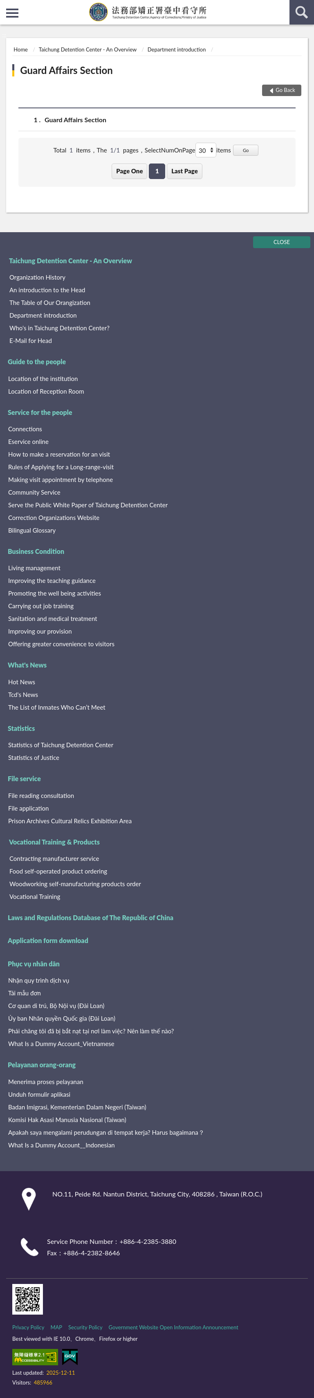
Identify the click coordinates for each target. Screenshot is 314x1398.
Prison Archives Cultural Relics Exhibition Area (70, 820)
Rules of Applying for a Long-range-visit (61, 466)
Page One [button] (129, 171)
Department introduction (177, 49)
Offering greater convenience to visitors (61, 643)
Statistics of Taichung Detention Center (60, 744)
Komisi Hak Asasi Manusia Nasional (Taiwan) (67, 1119)
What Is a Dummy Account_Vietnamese (61, 1043)
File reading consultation (41, 795)
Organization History (37, 277)
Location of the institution (43, 378)
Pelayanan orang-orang (42, 1065)
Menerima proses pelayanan (45, 1081)
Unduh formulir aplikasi (39, 1094)
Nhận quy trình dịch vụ (38, 980)
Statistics (21, 728)
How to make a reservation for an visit (59, 454)
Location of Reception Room (46, 391)
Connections (25, 428)
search (301, 12)
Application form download (48, 940)
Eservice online (28, 441)
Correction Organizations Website (53, 517)
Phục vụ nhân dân (34, 964)
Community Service (34, 492)
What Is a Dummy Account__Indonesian (61, 1145)
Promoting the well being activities (54, 593)
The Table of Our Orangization (49, 302)
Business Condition (36, 551)
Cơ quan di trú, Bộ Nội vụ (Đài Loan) (56, 1005)
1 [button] (157, 171)
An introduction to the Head (47, 289)
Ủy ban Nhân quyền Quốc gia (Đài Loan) (61, 1018)
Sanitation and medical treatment (52, 618)
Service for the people (40, 412)
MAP (56, 1327)
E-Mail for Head (30, 340)
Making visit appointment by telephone (60, 479)
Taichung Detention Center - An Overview (88, 49)
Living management (34, 567)
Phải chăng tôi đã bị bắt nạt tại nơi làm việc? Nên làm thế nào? (91, 1031)
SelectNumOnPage (170, 150)
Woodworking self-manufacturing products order (75, 883)
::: (6, 6)
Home (20, 49)
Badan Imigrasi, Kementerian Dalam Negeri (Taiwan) (77, 1107)
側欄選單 (12, 13)
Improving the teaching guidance (52, 580)
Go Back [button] (285, 90)
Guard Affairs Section (66, 70)
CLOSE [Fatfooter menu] (282, 242)
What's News (27, 665)
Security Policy (85, 1327)
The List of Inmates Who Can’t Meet (56, 707)
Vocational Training (34, 896)
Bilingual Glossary (32, 530)
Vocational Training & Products (54, 842)
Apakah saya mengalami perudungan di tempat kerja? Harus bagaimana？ (106, 1132)
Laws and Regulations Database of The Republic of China (90, 917)
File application (28, 808)
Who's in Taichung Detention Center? (59, 328)
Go (246, 150)
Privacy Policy (28, 1327)
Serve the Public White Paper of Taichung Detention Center (88, 505)
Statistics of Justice (33, 757)
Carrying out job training (41, 605)
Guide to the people (37, 361)
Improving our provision (40, 631)
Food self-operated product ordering (58, 871)
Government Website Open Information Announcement (173, 1327)
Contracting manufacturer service (54, 858)
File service (24, 778)
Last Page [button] (184, 171)
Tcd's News (23, 694)
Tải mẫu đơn (24, 993)
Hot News (21, 682)
